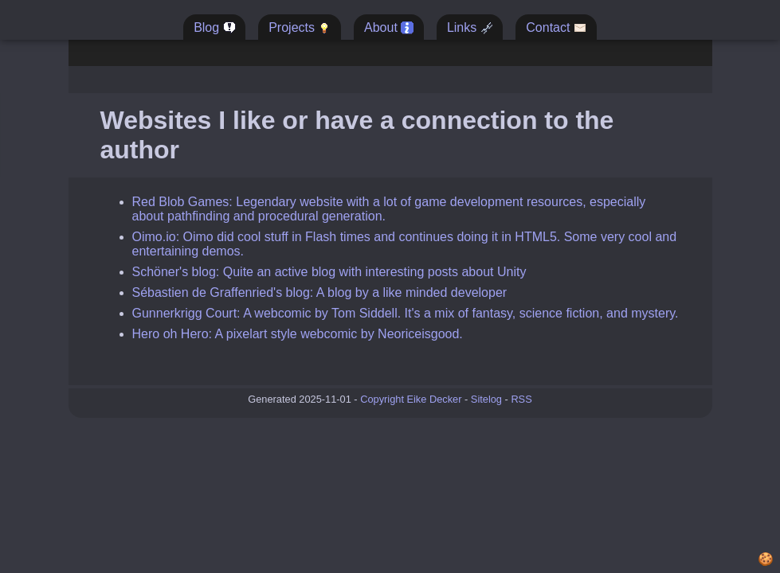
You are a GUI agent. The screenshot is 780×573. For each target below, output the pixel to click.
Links (470, 28)
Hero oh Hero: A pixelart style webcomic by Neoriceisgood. (297, 334)
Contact (556, 28)
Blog (214, 28)
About (389, 28)
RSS (521, 399)
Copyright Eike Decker (410, 399)
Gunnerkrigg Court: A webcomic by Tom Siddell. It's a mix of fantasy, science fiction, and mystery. (405, 313)
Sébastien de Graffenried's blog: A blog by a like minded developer (320, 292)
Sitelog (486, 399)
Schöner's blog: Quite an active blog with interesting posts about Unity (329, 272)
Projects (299, 28)
